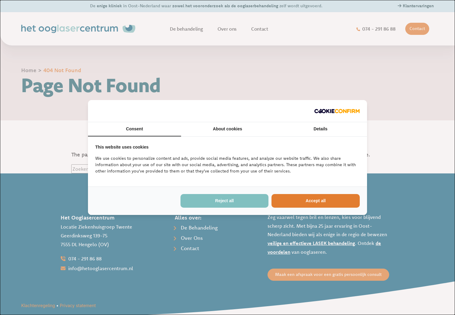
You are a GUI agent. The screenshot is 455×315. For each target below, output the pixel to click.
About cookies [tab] (227, 128)
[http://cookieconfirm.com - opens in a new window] (337, 111)
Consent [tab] (134, 128)
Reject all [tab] (224, 200)
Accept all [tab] (316, 200)
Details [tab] (321, 128)
